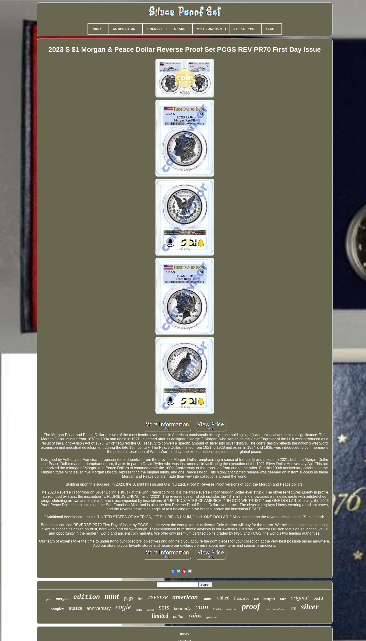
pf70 (292, 608)
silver (310, 606)
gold (318, 598)
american (185, 597)
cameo (208, 599)
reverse (158, 597)
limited (160, 616)
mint (112, 596)
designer (269, 599)
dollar (178, 616)
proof (251, 606)
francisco (242, 598)
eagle (123, 607)
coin (201, 606)
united (223, 598)
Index (184, 634)
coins (195, 615)
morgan (62, 598)
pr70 (48, 599)
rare (283, 599)
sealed (139, 609)
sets (164, 607)
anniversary (99, 608)
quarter (150, 610)
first (140, 599)
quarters (212, 617)
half (256, 599)
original (300, 598)
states (75, 608)
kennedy (182, 608)
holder (217, 609)
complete (57, 609)
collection (231, 609)
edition (86, 597)
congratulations (274, 609)
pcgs (128, 598)
